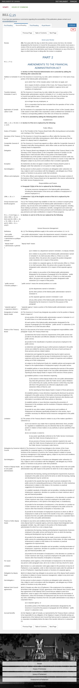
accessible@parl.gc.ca (9, 21)
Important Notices (40, 686)
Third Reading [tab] (34, 25)
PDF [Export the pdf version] (73, 29)
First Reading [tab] (8, 25)
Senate (5, 7)
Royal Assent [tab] (46, 25)
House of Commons (20, 7)
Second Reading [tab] (21, 25)
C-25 (12, 15)
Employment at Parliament (39, 679)
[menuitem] (61, 1)
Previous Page (27, 33)
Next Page (53, 33)
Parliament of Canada (11, 1)
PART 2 (48, 57)
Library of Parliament (39, 674)
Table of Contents (41, 33)
